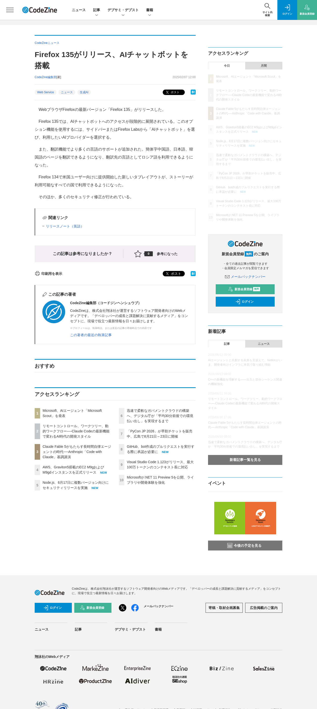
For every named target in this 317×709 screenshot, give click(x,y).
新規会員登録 (244, 289)
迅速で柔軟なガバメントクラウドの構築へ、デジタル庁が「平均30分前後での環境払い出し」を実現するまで (160, 416)
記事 (96, 10)
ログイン (244, 301)
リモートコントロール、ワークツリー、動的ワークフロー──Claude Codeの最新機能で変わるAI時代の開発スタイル (76, 431)
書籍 (149, 10)
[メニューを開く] (10, 10)
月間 (264, 65)
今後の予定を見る (244, 545)
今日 (227, 65)
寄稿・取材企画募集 (224, 608)
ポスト (172, 92)
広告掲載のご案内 (264, 608)
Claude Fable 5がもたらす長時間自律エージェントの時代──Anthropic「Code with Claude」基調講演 (77, 452)
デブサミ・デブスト (123, 10)
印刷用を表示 (48, 274)
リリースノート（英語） (65, 226)
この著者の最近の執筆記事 (91, 335)
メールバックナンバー (245, 277)
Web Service (45, 92)
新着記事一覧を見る (245, 460)
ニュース (79, 10)
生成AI (84, 92)
